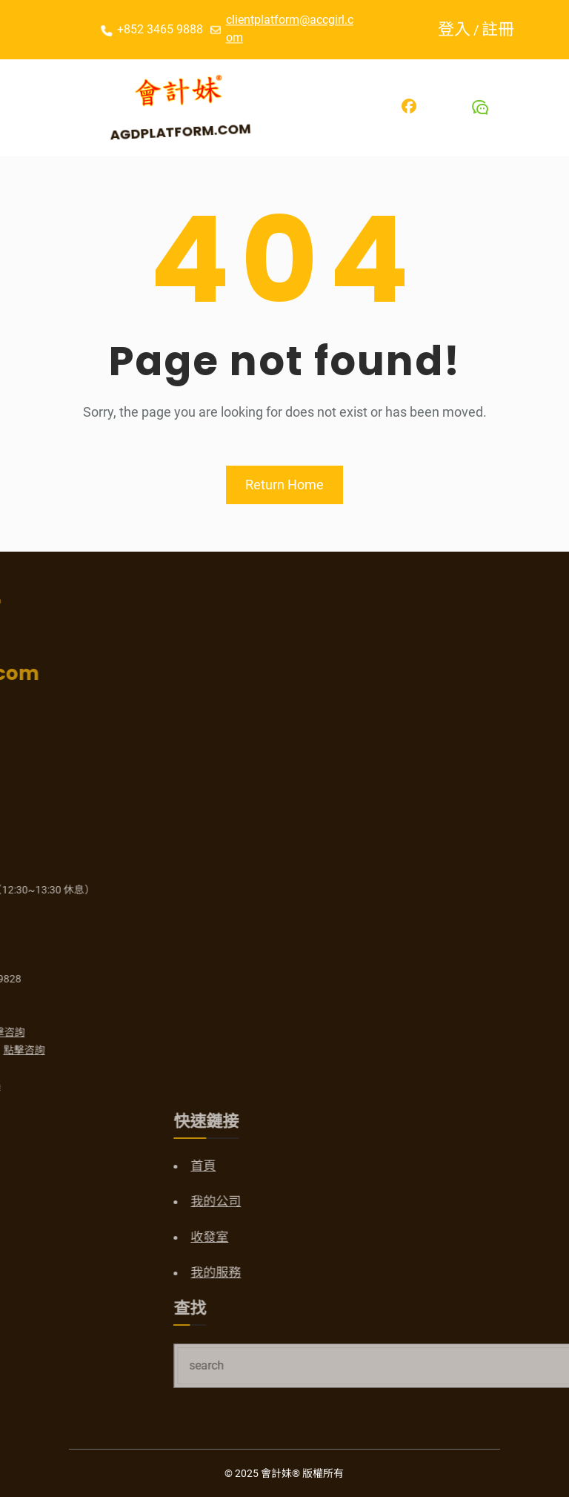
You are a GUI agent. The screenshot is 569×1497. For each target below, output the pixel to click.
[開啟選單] (30, 107)
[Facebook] (409, 106)
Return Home (284, 484)
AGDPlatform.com (184, 130)
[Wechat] (480, 107)
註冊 (502, 29)
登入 (458, 29)
